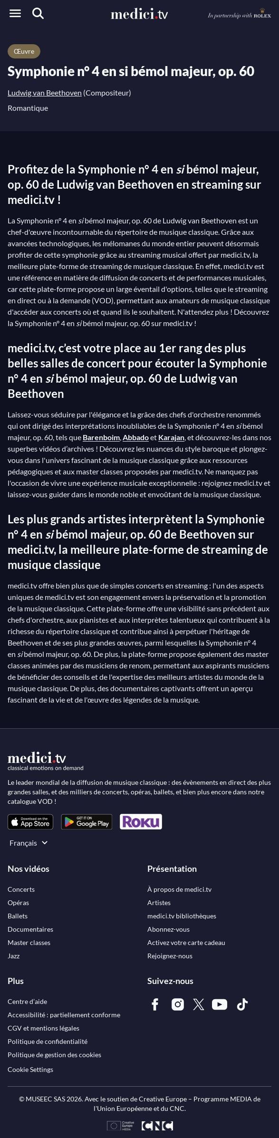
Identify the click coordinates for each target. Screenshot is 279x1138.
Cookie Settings (30, 1069)
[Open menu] (15, 13)
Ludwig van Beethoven (45, 92)
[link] (30, 821)
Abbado (136, 437)
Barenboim (101, 437)
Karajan (171, 437)
